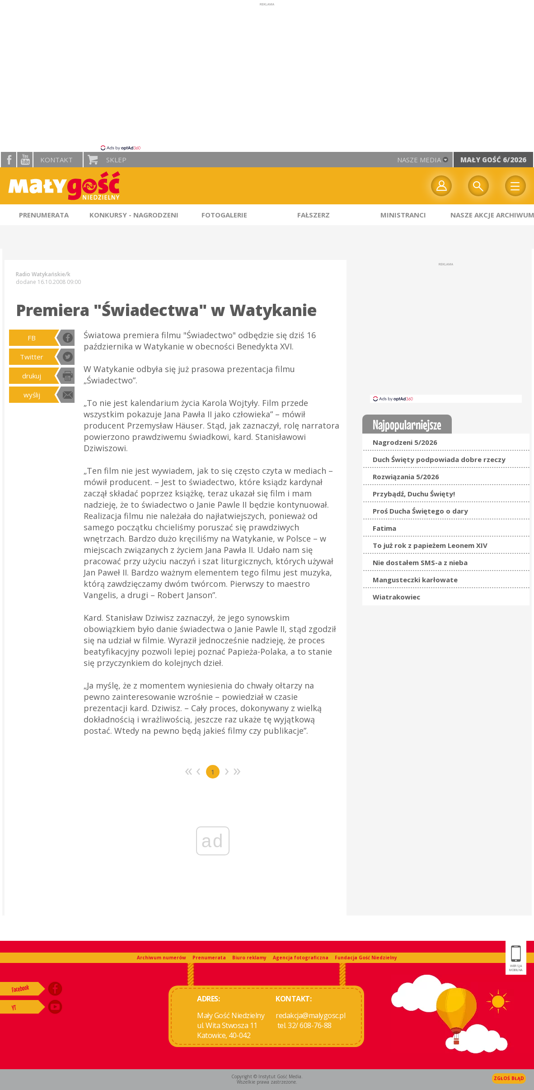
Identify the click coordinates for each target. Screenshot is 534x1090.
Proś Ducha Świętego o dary (420, 511)
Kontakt (56, 159)
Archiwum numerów (161, 957)
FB (32, 337)
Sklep (116, 159)
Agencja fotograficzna (300, 957)
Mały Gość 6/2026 (493, 159)
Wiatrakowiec (396, 597)
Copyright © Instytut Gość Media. (267, 1076)
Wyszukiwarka (478, 185)
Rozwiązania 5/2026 (406, 476)
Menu (515, 185)
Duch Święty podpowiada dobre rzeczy (439, 459)
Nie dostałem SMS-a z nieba (420, 562)
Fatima (384, 528)
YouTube (25, 159)
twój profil (441, 185)
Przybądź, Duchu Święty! (414, 494)
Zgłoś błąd (509, 1078)
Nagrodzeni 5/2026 (405, 442)
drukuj (31, 375)
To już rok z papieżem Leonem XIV (430, 545)
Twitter (31, 356)
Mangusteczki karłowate (415, 580)
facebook (8, 159)
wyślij (31, 394)
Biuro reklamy (249, 957)
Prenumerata (209, 957)
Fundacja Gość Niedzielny (366, 957)
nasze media (419, 159)
